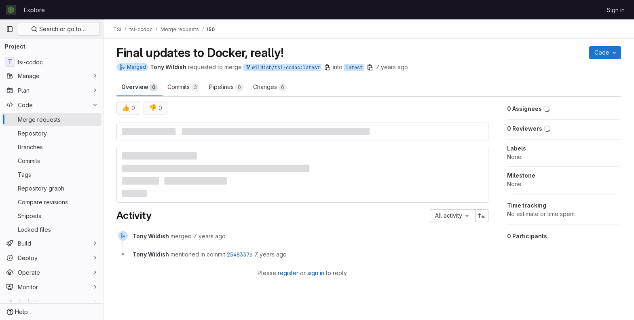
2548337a (240, 254)
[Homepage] (10, 9)
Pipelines (226, 87)
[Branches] (51, 146)
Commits (183, 87)
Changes (270, 87)
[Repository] (51, 133)
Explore (34, 9)
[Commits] (51, 160)
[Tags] (51, 174)
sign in (315, 272)
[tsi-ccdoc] (51, 61)
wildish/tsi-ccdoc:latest (282, 67)
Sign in (616, 9)
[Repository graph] (51, 188)
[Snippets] (51, 215)
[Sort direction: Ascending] (482, 215)
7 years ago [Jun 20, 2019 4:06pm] (392, 67)
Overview (139, 87)
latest (354, 67)
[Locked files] (51, 229)
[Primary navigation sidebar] (9, 29)
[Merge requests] (51, 119)
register (288, 272)
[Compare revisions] (51, 201)
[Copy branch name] (327, 67)
